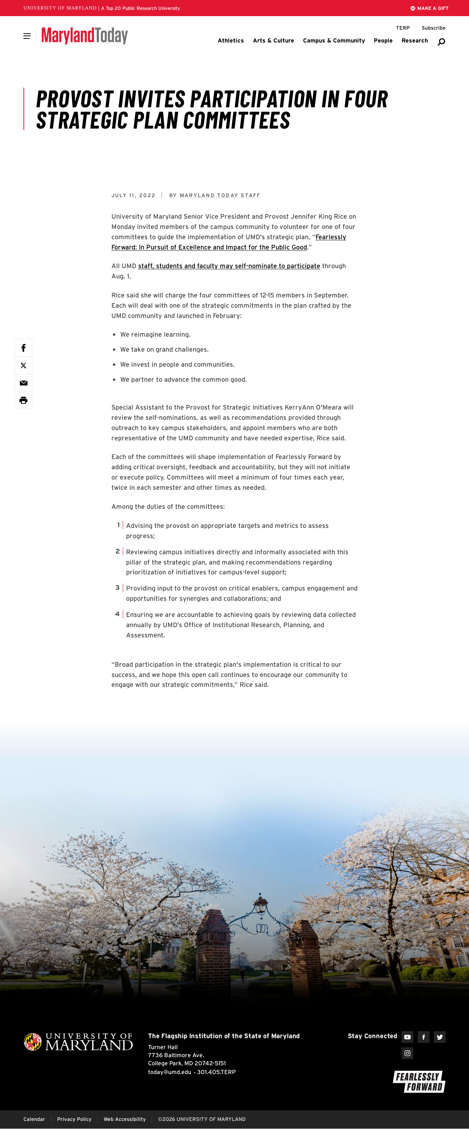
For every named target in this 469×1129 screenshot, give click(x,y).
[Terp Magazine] (403, 28)
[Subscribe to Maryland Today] (434, 28)
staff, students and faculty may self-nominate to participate (229, 266)
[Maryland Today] (85, 36)
